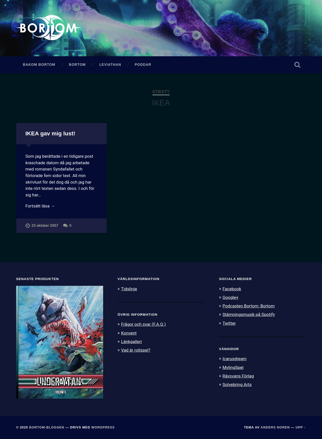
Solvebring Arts (237, 384)
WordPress (103, 427)
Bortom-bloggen (46, 427)
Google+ (230, 297)
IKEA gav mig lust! (50, 133)
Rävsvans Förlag (238, 375)
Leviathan (110, 65)
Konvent (129, 333)
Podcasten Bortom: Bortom (248, 305)
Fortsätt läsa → (40, 205)
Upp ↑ (301, 427)
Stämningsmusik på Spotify (248, 314)
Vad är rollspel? (135, 350)
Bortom (77, 65)
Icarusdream (234, 358)
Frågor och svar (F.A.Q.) (143, 324)
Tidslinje (129, 288)
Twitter (229, 323)
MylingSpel (232, 367)
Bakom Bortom (39, 65)
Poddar (143, 65)
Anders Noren (275, 427)
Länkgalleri (131, 341)
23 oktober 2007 (44, 226)
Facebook (231, 288)
